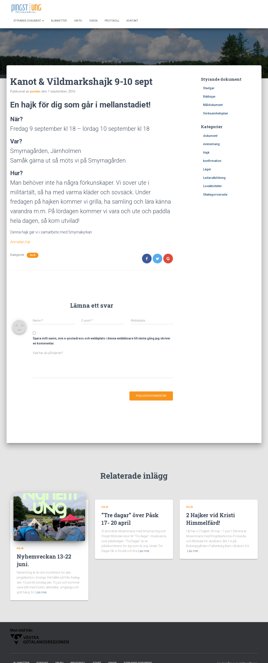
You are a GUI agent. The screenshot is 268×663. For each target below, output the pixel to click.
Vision (93, 20)
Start (97, 654)
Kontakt (132, 20)
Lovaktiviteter (212, 186)
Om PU (78, 20)
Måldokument (213, 105)
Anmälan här (20, 242)
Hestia (221, 655)
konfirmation (212, 161)
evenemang (211, 144)
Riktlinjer (209, 96)
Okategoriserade (215, 194)
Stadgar (209, 88)
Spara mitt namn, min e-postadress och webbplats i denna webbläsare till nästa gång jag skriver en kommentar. (101, 340)
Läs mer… (42, 584)
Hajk (32, 255)
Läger (207, 169)
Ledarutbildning (214, 178)
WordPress (250, 655)
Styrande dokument (28, 20)
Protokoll (112, 20)
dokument (210, 136)
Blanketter (59, 20)
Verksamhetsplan (215, 113)
